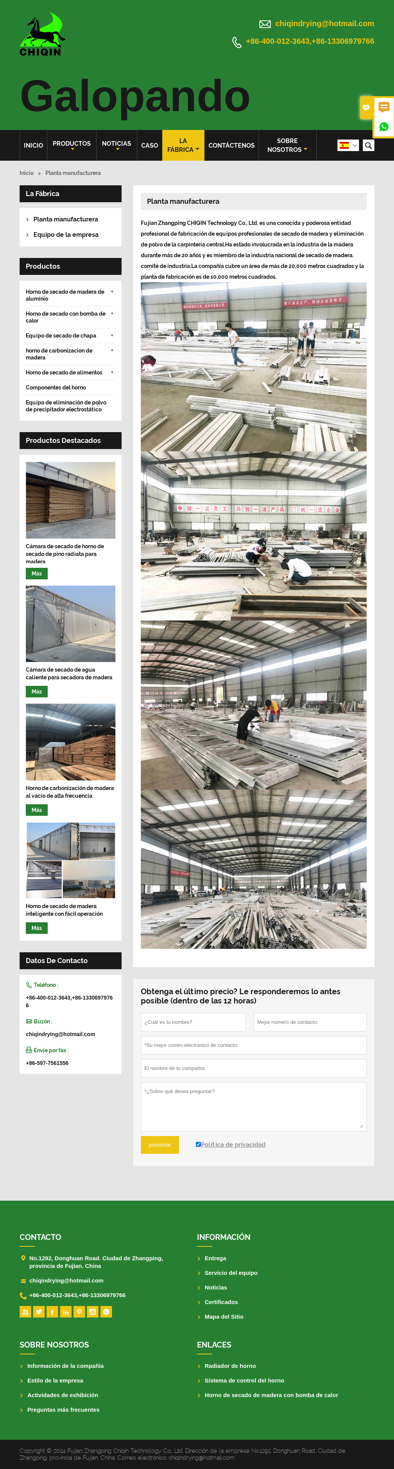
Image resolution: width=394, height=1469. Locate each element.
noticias (116, 146)
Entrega (215, 1258)
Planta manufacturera (65, 219)
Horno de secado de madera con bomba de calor (271, 1395)
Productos (72, 146)
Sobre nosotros (287, 145)
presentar (160, 1145)
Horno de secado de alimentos (64, 372)
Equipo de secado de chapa (61, 336)
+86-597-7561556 (47, 1063)
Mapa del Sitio (224, 1316)
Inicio (33, 145)
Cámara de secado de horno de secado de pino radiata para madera (65, 554)
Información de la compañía (65, 1366)
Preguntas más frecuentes (63, 1409)
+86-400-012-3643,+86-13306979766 (310, 41)
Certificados (221, 1302)
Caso (149, 145)
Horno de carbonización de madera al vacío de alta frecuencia (70, 792)
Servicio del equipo (231, 1272)
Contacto (40, 1237)
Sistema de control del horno (244, 1380)
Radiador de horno (230, 1366)
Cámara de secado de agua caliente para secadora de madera (69, 673)
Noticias (216, 1287)
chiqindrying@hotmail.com (324, 23)
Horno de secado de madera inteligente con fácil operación (64, 910)
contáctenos (232, 145)
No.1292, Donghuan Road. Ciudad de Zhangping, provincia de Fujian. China (96, 1262)
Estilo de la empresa (55, 1380)
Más (37, 574)
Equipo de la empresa (65, 234)
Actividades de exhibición (62, 1395)
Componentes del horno (56, 387)
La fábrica (183, 145)
